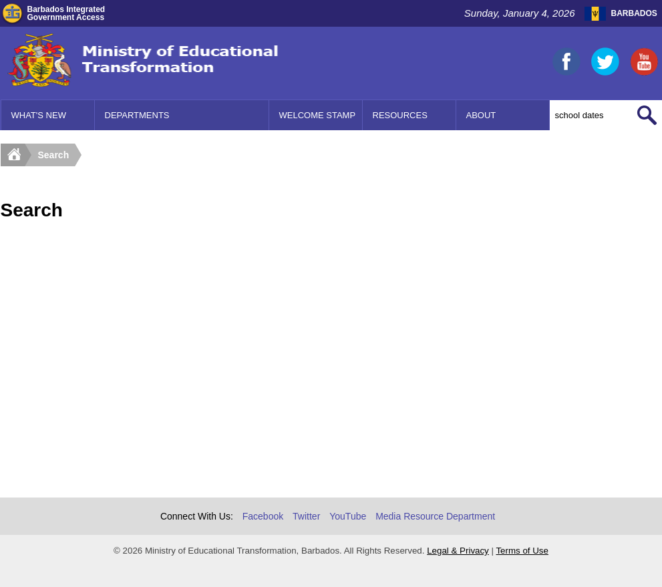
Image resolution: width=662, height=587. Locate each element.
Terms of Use (522, 551)
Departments (137, 115)
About (481, 115)
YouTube (347, 516)
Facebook (262, 516)
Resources (400, 115)
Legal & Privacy (458, 551)
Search (53, 155)
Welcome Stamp (317, 115)
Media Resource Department (435, 516)
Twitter (306, 516)
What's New (38, 115)
